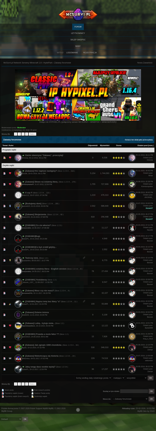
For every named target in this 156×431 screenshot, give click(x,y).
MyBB (50, 408)
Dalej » (32, 134)
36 (93, 369)
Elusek (24, 173)
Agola (24, 348)
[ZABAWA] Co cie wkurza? (38, 225)
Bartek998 (149, 328)
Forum (78, 27)
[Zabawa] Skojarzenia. (36, 214)
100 (93, 304)
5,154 (92, 173)
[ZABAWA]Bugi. (32, 236)
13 (93, 260)
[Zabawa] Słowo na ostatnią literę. (41, 182)
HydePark (47, 63)
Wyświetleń (105, 145)
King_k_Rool (148, 339)
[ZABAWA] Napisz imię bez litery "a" (42, 301)
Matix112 (25, 195)
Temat (5, 145)
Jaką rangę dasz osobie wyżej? (40, 367)
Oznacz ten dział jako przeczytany (139, 140)
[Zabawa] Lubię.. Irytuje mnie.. (40, 323)
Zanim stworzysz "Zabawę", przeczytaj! (44, 155)
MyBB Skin (142, 411)
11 (75, 301)
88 (93, 293)
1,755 (92, 184)
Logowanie (72, 53)
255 (56, 204)
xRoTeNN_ (148, 197)
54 (77, 345)
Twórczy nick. (31, 258)
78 (93, 271)
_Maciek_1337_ (28, 282)
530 (93, 347)
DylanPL (25, 304)
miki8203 (25, 315)
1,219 (92, 195)
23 (73, 356)
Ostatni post (143, 145)
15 (93, 282)
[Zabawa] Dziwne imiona (37, 312)
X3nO (152, 411)
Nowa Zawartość (145, 63)
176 (73, 182)
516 (72, 171)
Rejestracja (90, 53)
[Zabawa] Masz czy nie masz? (39, 290)
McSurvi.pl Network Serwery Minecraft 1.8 (22, 63)
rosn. (151, 145)
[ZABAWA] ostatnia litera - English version (45, 269)
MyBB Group (6, 411)
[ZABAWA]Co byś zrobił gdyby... (40, 247)
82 (61, 214)
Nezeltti (150, 230)
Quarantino (26, 260)
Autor (11, 145)
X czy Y (28, 192)
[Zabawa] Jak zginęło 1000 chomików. (43, 345)
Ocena (118, 145)
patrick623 (26, 206)
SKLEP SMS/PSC (78, 40)
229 (93, 358)
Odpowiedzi (93, 145)
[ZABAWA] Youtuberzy (36, 280)
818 (93, 217)
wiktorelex (26, 358)
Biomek (150, 241)
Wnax (150, 175)
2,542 (92, 206)
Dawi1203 (26, 217)
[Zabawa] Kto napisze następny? (41, 171)
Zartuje (150, 350)
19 (93, 325)
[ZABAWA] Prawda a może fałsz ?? (42, 334)
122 (47, 193)
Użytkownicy (78, 33)
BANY (78, 46)
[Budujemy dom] (33, 203)
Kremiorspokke (147, 186)
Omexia (25, 158)
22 (93, 227)
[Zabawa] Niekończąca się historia (41, 356)
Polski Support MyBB (39, 408)
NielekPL (25, 239)
